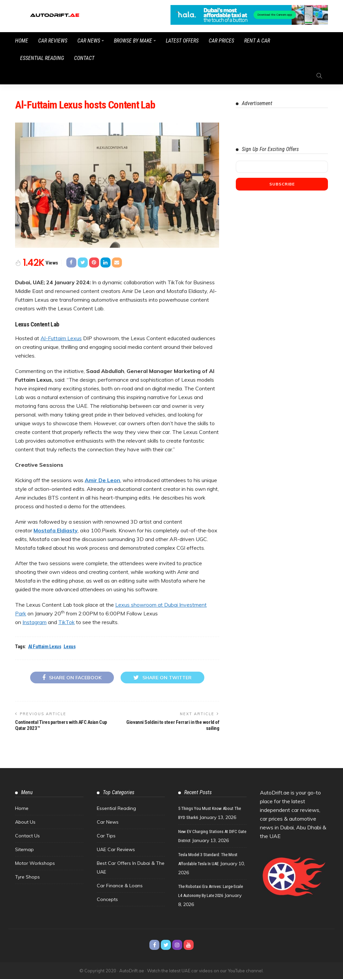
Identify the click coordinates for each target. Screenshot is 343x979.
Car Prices (221, 40)
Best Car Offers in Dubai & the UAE (130, 867)
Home (21, 40)
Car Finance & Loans (120, 886)
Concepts (107, 899)
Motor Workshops (35, 863)
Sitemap (24, 849)
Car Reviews (52, 40)
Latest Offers (182, 40)
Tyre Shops (27, 877)
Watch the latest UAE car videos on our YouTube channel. (205, 970)
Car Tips (106, 836)
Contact (84, 58)
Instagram (34, 622)
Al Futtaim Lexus (44, 647)
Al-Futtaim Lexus (61, 338)
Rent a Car (257, 40)
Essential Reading (42, 58)
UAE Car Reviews (116, 849)
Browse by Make (133, 40)
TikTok (66, 622)
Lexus (70, 647)
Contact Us (27, 836)
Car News (88, 40)
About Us (25, 822)
